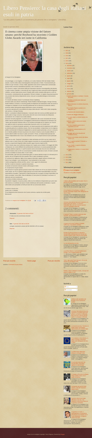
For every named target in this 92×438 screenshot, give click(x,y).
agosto (69, 76)
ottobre (69, 70)
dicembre (69, 65)
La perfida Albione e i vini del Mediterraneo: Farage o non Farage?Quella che (75, 251)
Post (66, 286)
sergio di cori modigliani (72, 170)
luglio (68, 78)
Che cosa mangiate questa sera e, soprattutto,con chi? (76, 125)
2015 (67, 63)
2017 (67, 58)
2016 (67, 60)
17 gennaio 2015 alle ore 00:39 (21, 223)
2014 (67, 154)
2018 (67, 55)
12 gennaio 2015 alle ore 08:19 (25, 213)
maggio (69, 83)
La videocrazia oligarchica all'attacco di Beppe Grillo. (78, 352)
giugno (69, 81)
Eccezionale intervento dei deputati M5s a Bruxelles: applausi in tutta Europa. (78, 363)
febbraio (69, 91)
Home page (31, 261)
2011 (67, 162)
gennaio (69, 93)
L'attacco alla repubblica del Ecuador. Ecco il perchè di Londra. (78, 300)
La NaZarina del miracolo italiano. (75, 112)
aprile (68, 86)
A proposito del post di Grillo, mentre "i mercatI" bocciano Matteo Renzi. (79, 388)
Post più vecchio (54, 261)
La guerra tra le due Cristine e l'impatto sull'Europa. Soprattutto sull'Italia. (74, 224)
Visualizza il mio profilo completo (72, 172)
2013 (67, 157)
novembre (70, 68)
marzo (69, 88)
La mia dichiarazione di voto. (71, 243)
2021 (67, 50)
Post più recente (9, 261)
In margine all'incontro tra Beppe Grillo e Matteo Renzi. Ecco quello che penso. (79, 376)
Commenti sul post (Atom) (15, 264)
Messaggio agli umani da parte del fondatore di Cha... (76, 134)
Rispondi (12, 218)
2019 (67, 53)
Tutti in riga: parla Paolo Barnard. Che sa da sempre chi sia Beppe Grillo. (75, 260)
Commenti (68, 290)
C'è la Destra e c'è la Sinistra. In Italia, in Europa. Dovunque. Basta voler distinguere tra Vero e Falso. (76, 191)
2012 (67, 160)
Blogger (63, 434)
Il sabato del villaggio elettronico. (75, 114)
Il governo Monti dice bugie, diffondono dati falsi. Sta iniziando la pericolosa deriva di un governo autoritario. (79, 400)
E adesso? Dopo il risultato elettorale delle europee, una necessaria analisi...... (75, 215)
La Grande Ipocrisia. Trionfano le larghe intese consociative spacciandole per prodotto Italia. (80, 327)
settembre (70, 73)
